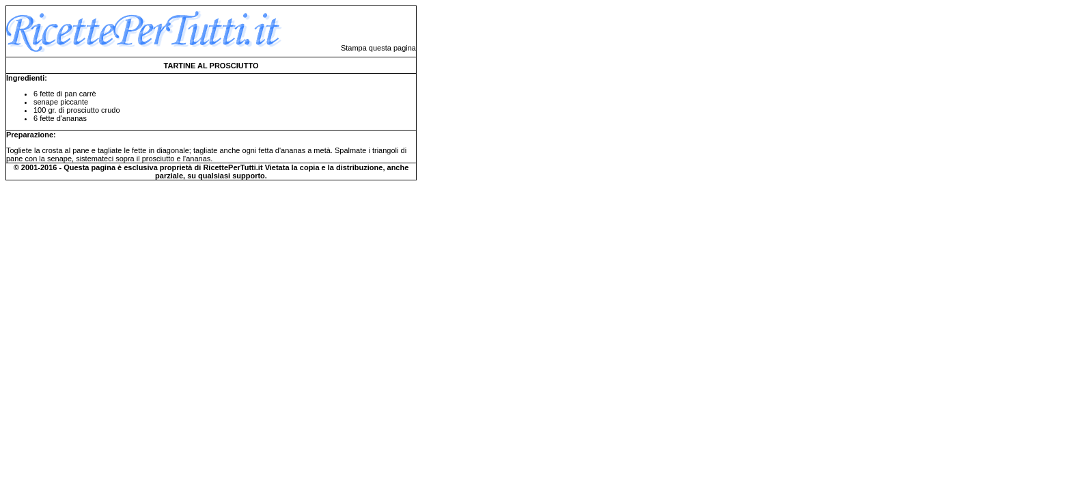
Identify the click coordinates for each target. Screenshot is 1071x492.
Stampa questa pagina (378, 48)
